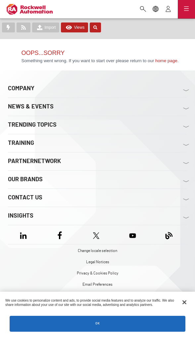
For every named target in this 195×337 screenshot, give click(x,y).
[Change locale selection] (156, 10)
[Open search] (143, 10)
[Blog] (169, 235)
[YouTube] (132, 235)
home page (166, 60)
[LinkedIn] (24, 235)
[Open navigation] (186, 9)
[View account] (168, 10)
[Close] (184, 302)
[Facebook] (60, 235)
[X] (96, 235)
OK (97, 323)
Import (46, 27)
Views (74, 27)
